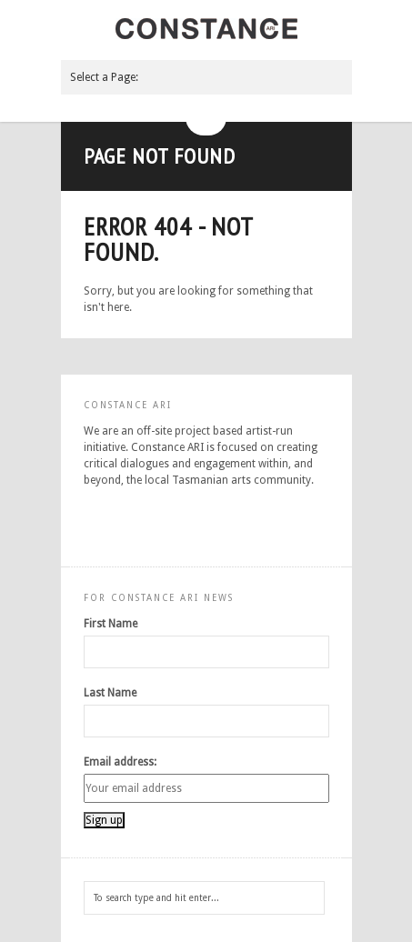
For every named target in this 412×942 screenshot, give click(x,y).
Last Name (110, 692)
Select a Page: (104, 77)
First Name (110, 623)
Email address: (120, 762)
